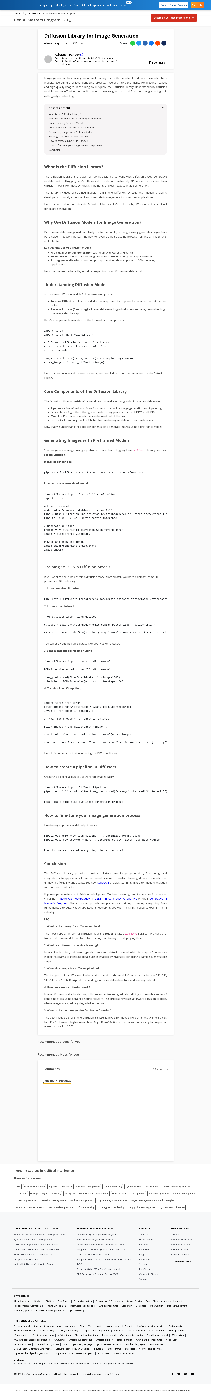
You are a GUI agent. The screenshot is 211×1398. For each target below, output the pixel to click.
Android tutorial (156, 1332)
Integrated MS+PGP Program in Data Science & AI (101, 1250)
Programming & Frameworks (111, 1201)
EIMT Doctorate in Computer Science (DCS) (97, 1275)
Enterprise (69, 1194)
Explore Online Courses (173, 5)
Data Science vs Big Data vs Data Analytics (33, 1350)
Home (17, 14)
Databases (21, 1194)
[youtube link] (192, 1375)
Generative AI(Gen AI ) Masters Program (96, 1235)
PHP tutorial (128, 1327)
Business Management (88, 1187)
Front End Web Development (94, 1194)
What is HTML (86, 1327)
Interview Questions (158, 1194)
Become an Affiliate (180, 1245)
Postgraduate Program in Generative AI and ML (105, 900)
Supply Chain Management (142, 1208)
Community (145, 1260)
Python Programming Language (77, 1345)
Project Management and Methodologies (152, 1201)
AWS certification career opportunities (32, 1341)
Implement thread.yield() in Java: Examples (33, 1354)
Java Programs (114, 1350)
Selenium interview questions (47, 1327)
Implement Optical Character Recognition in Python (75, 1354)
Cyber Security (133, 1187)
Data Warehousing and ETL (176, 1187)
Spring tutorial (175, 1327)
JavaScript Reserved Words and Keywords (144, 1350)
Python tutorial (109, 1336)
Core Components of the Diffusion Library (71, 128)
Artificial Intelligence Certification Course (34, 1265)
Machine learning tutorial (86, 1336)
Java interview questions (107, 1327)
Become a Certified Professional (174, 19)
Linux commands (137, 1332)
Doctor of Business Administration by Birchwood (101, 1245)
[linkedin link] (185, 1375)
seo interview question (61, 1208)
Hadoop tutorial (124, 1341)
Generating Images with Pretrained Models (72, 133)
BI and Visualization (34, 1187)
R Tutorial (98, 1350)
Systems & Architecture (172, 1208)
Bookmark (157, 64)
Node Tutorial (172, 1341)
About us (143, 1235)
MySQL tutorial (64, 1336)
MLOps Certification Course (27, 1260)
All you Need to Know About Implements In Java (117, 1354)
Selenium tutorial (22, 1327)
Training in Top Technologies (54, 5)
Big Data (52, 1187)
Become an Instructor (181, 1240)
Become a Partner (180, 1250)
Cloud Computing (112, 1187)
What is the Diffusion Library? (65, 115)
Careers (175, 1235)
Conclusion (54, 151)
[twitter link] (178, 1375)
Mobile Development (184, 1194)
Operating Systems (26, 1201)
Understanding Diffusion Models (66, 124)
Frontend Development (55, 1307)
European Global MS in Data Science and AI (98, 1270)
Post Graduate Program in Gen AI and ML (97, 1240)
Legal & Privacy (111, 1375)
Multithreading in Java (135, 1345)
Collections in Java (22, 1345)
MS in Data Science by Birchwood (93, 1255)
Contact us (144, 1250)
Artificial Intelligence (35, 14)
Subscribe (197, 5)
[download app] (181, 1270)
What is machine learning (131, 1336)
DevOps (34, 1194)
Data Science (151, 1187)
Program (61, 904)
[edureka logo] (19, 5)
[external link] (81, 56)
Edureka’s (67, 900)
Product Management (81, 1201)
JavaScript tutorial (176, 1332)
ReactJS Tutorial (156, 1345)
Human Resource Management (128, 1194)
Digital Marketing (51, 1194)
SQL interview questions (42, 1336)
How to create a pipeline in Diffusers (69, 142)
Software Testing (85, 1208)
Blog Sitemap (145, 1270)
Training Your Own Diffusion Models (68, 137)
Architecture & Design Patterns (50, 1311)
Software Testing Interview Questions (73, 1350)
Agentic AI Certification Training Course (33, 1240)
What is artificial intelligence (149, 1341)
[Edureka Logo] (26, 1221)
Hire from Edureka (180, 1255)
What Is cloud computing (80, 1341)
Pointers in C (119, 1332)
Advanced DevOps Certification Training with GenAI (39, 1235)
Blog (24, 14)
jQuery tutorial (21, 1336)
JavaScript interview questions (151, 1327)
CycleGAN (103, 884)
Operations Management (53, 1201)
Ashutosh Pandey (67, 56)
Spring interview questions (97, 1332)
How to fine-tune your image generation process (75, 146)
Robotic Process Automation (30, 1208)
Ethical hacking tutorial (157, 1336)
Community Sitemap (149, 1275)
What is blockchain (104, 1341)
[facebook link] (172, 1375)
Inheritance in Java (48, 1332)
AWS (18, 1187)
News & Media (146, 1240)
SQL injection (178, 1336)
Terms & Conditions (91, 1375)
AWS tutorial (59, 1341)
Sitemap (143, 1265)
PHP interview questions (25, 1332)
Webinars (112, 5)
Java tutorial (70, 1327)
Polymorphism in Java (71, 1332)
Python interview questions (108, 1345)
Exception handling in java (47, 1345)
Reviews (143, 1245)
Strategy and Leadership (111, 1208)
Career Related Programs (89, 5)
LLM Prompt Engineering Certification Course (36, 1245)
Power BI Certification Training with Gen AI (35, 1255)
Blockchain (67, 1187)
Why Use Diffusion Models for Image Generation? (76, 119)
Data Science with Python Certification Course (37, 1250)
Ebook (123, 4)
